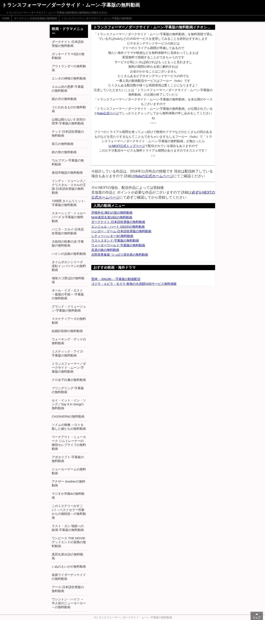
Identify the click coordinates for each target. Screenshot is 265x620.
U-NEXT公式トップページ (127, 146)
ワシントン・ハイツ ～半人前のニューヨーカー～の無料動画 (69, 603)
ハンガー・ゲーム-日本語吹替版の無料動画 (121, 231)
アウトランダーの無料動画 (69, 68)
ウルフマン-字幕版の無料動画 (68, 162)
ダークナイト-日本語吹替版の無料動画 (35, 18)
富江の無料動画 (62, 144)
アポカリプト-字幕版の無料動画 (68, 459)
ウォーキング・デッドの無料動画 (69, 341)
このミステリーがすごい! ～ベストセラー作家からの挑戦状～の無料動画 (69, 511)
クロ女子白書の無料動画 (69, 380)
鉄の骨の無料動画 (64, 152)
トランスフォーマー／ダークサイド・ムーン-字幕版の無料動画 (96, 18)
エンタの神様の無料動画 (69, 78)
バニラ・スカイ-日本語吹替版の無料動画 (68, 231)
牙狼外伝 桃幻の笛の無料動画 (111, 212)
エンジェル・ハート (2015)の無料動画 (118, 226)
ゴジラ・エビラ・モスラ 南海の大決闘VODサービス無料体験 (134, 283)
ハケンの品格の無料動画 (69, 253)
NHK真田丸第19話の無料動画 (111, 217)
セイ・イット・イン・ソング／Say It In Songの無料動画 (69, 404)
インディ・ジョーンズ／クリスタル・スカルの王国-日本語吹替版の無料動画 (69, 186)
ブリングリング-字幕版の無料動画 (68, 390)
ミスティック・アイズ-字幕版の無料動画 (68, 353)
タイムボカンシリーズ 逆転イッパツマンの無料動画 (69, 266)
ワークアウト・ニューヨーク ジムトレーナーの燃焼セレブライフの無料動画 (69, 442)
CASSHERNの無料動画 (68, 416)
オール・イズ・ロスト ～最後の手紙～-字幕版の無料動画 (68, 294)
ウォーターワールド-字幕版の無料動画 (118, 245)
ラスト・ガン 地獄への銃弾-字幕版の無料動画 (68, 528)
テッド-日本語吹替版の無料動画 (68, 133)
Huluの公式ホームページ (154, 176)
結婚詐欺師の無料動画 (67, 331)
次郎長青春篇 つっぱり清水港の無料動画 (119, 254)
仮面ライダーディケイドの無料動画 (69, 576)
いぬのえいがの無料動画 (69, 566)
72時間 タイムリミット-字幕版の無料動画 (68, 203)
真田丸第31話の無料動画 (67, 556)
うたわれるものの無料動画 (69, 109)
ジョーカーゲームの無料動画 (69, 471)
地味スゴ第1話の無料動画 (68, 280)
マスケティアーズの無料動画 (69, 320)
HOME (6, 18)
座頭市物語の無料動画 (67, 172)
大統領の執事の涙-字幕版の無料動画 (68, 243)
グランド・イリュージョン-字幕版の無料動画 (69, 308)
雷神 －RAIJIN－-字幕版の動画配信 (115, 279)
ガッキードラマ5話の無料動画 (68, 56)
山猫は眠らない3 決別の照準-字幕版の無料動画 (69, 121)
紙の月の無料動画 (64, 99)
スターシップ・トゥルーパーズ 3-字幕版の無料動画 (69, 217)
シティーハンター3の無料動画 (112, 236)
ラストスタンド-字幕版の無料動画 (115, 240)
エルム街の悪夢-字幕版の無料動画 (68, 88)
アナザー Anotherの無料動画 (68, 483)
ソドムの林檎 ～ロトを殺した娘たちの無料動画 (69, 426)
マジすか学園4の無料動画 (68, 495)
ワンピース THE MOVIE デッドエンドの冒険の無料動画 (69, 542)
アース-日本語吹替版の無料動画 (68, 589)
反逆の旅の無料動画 (105, 250)
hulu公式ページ (108, 113)
